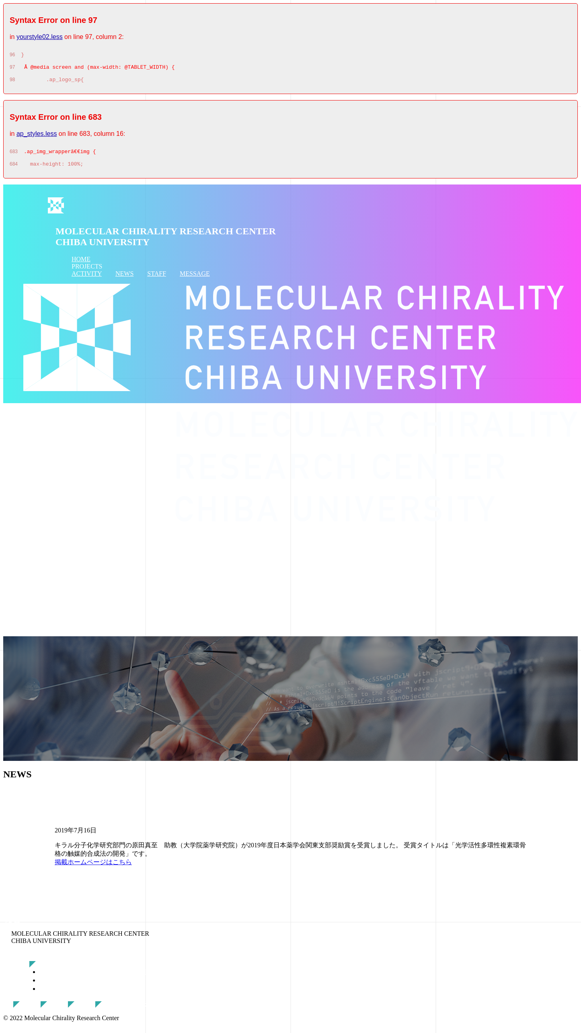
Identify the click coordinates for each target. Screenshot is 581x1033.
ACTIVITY (87, 279)
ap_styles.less (36, 137)
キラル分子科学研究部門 (84, 994)
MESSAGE (195, 279)
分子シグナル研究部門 (81, 986)
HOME (81, 265)
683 (14, 156)
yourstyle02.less (39, 36)
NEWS (124, 279)
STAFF (156, 279)
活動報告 (36, 1009)
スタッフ (91, 1009)
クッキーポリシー (131, 1009)
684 (14, 170)
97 (12, 69)
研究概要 (52, 969)
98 (12, 83)
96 (12, 56)
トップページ (22, 954)
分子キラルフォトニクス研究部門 (97, 977)
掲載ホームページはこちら (93, 868)
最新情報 (63, 1009)
